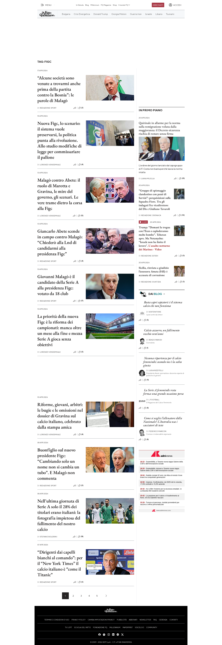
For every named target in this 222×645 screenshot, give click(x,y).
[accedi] (175, 5)
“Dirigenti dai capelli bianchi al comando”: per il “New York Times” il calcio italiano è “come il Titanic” (60, 563)
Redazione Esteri (148, 256)
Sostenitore (153, 312)
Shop (115, 5)
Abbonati (158, 5)
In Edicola (80, 5)
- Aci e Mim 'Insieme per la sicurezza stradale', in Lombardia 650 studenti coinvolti (161, 490)
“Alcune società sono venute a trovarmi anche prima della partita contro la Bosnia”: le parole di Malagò (58, 89)
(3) (182, 282)
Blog (87, 5)
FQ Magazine (106, 5)
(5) (80, 352)
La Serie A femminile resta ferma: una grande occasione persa (163, 392)
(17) (81, 301)
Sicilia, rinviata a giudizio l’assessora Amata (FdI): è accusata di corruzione (154, 271)
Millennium (94, 5)
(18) (81, 536)
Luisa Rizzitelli (154, 370)
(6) (80, 582)
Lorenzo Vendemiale (49, 165)
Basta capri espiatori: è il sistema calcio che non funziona (162, 304)
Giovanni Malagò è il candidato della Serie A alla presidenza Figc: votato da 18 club (58, 285)
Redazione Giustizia (150, 282)
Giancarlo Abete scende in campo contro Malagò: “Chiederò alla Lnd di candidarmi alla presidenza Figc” (60, 242)
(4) (80, 164)
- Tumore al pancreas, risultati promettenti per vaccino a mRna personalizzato (159, 503)
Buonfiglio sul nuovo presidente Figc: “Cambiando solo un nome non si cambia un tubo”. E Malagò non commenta (58, 464)
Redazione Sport (46, 108)
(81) (182, 178)
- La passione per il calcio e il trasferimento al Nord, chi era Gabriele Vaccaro (159, 497)
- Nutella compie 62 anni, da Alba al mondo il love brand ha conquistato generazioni (161, 476)
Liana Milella (146, 178)
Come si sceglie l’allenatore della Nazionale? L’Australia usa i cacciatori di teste (162, 421)
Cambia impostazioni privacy (101, 620)
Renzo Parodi (154, 340)
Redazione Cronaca (150, 215)
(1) (146, 348)
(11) (146, 380)
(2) (80, 108)
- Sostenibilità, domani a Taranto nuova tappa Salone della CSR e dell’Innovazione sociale (159, 470)
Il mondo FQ (124, 5)
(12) (81, 216)
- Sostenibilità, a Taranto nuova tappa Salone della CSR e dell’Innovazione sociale (161, 463)
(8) (146, 408)
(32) (182, 215)
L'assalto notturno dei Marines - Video (154, 247)
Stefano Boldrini (47, 537)
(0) (80, 485)
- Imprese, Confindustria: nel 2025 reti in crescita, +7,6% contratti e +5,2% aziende (161, 483)
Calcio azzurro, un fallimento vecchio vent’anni (161, 332)
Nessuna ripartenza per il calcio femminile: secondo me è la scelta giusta (162, 361)
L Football (153, 400)
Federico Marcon (156, 431)
